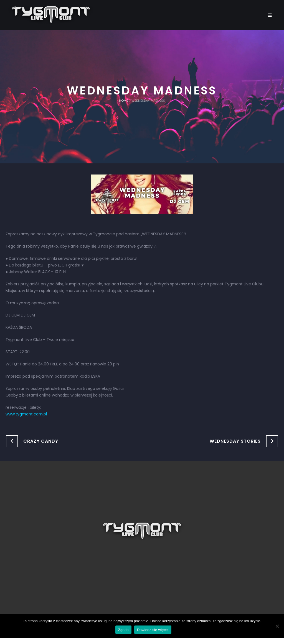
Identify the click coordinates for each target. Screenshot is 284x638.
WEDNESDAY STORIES (235, 441)
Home (123, 100)
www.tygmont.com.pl (26, 414)
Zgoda (123, 630)
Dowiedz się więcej (153, 630)
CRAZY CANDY (40, 441)
